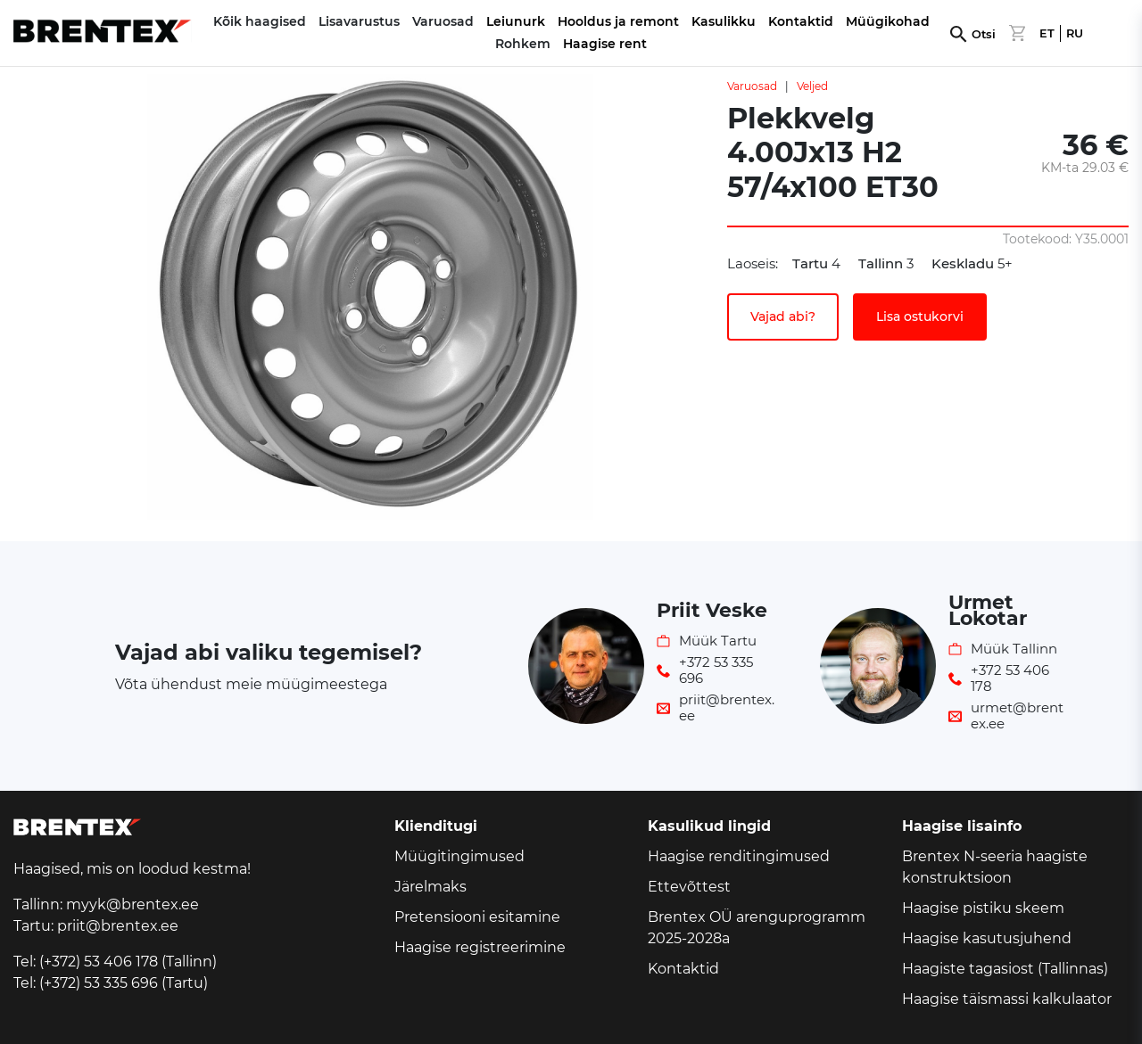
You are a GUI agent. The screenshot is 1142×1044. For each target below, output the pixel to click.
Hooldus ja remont (618, 21)
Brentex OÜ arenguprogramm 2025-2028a (756, 927)
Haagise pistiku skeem (983, 908)
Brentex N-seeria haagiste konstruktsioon (995, 867)
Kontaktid (800, 21)
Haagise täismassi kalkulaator (1007, 999)
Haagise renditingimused (739, 856)
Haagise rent (605, 44)
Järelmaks (430, 886)
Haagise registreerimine (480, 947)
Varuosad (752, 86)
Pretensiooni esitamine (477, 916)
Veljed (812, 86)
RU (1074, 33)
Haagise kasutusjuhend (987, 938)
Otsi (984, 34)
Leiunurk (515, 21)
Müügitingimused (459, 856)
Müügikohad (888, 21)
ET (1047, 33)
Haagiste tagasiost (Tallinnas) (1005, 968)
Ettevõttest (689, 886)
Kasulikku (723, 21)
